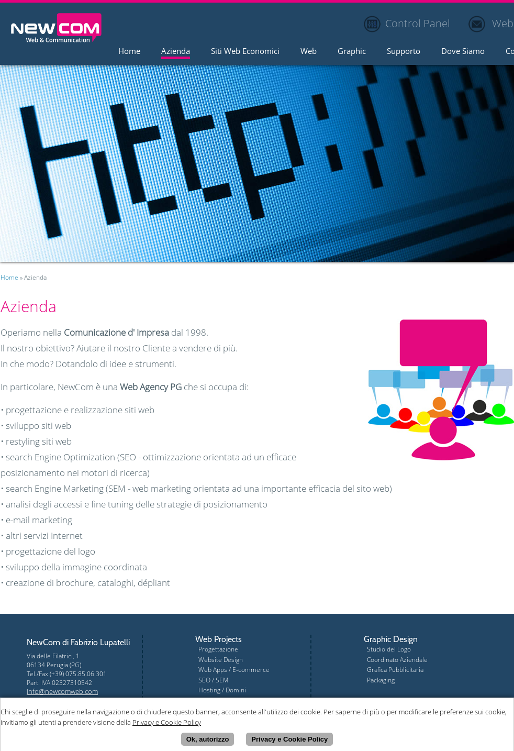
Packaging (381, 680)
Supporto (403, 51)
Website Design (220, 659)
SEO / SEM (213, 680)
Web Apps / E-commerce (234, 669)
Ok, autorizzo (207, 741)
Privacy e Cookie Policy (289, 741)
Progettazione (218, 649)
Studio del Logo (389, 649)
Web (308, 51)
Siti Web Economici (245, 51)
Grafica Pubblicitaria (395, 669)
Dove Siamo (463, 51)
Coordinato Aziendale (397, 659)
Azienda (175, 51)
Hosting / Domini (222, 690)
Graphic (352, 51)
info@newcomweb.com (62, 691)
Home (129, 51)
